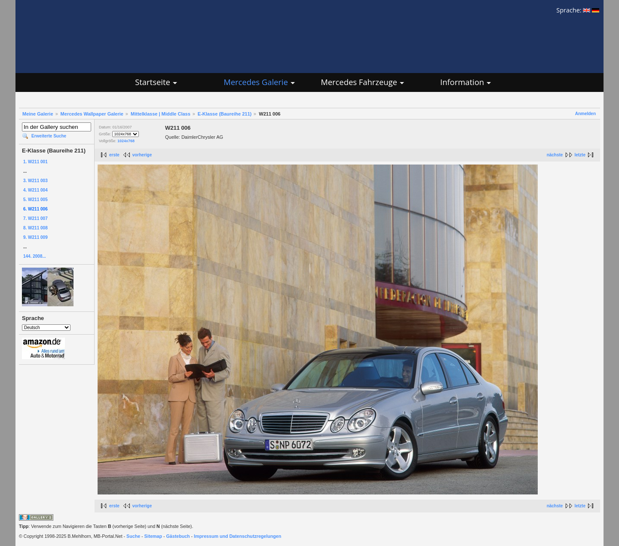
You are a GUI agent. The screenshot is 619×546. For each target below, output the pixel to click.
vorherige (142, 155)
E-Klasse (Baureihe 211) (224, 113)
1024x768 (126, 141)
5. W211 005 (35, 199)
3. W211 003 (35, 180)
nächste (555, 155)
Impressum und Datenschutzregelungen (237, 536)
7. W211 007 (35, 218)
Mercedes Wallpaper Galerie (92, 113)
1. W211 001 (35, 161)
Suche (133, 536)
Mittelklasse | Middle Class (160, 113)
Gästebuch (178, 536)
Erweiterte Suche (48, 136)
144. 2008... (34, 256)
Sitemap (153, 536)
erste (114, 155)
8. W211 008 (35, 228)
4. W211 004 (35, 190)
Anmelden (585, 113)
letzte (579, 155)
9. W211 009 (35, 237)
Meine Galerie (37, 113)
